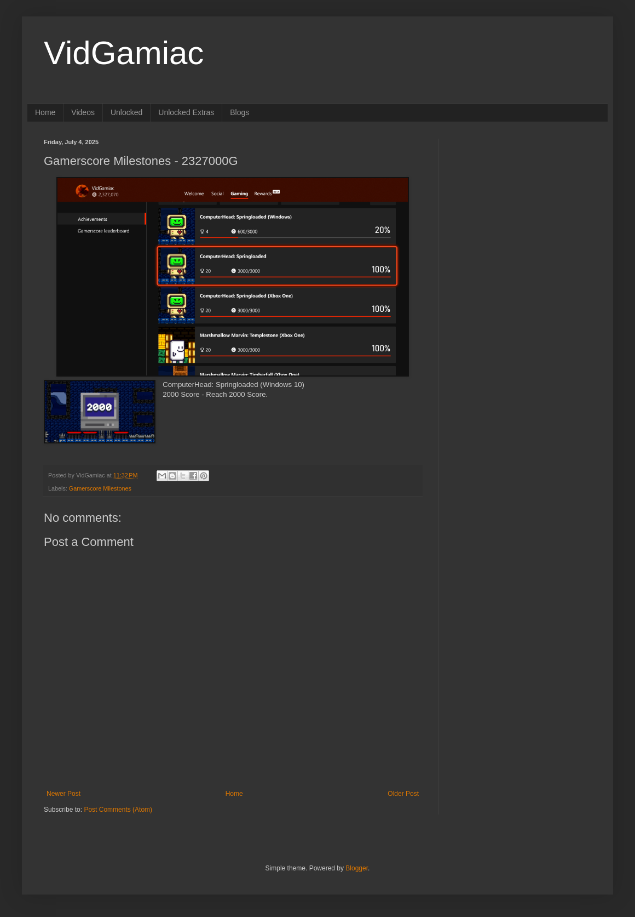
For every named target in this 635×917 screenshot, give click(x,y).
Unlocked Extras (186, 112)
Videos (83, 112)
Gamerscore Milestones (100, 488)
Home (45, 112)
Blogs (239, 112)
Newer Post (63, 794)
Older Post (403, 794)
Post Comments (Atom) (118, 809)
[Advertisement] (522, 207)
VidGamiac (124, 53)
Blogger (356, 868)
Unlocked (126, 112)
